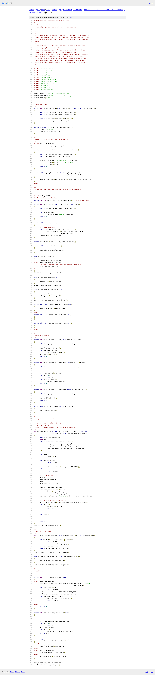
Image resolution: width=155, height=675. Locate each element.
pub (38, 9)
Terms (23, 672)
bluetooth (67, 9)
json (151, 672)
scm (43, 9)
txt (147, 672)
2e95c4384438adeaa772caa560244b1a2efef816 (103, 9)
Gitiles (12, 672)
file (69, 17)
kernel (31, 9)
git (60, 9)
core (39, 12)
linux (48, 9)
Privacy (17, 672)
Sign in (151, 3)
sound (32, 12)
